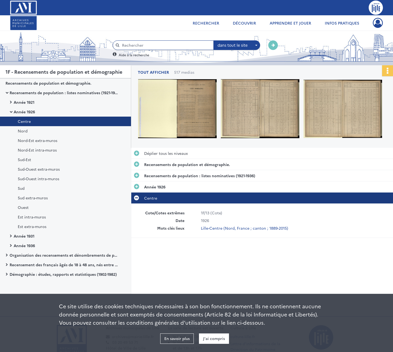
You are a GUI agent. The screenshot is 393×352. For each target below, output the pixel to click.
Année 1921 (24, 102)
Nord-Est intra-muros (37, 150)
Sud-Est (24, 159)
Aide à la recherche (134, 54)
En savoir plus (177, 338)
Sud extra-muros (33, 197)
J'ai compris (214, 338)
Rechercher (206, 23)
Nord (23, 131)
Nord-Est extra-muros (37, 140)
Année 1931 (24, 236)
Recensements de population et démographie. (48, 83)
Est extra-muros (32, 226)
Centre (24, 121)
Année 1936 (24, 245)
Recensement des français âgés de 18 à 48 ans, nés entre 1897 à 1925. (64, 264)
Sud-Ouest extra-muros (39, 169)
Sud (21, 188)
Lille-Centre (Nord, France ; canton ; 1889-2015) (244, 228)
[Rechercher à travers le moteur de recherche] (166, 45)
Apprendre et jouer (290, 23)
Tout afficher (153, 72)
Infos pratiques (342, 23)
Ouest (23, 207)
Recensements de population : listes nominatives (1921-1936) (64, 92)
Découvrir (244, 23)
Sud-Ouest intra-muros (38, 178)
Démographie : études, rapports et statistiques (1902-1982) (63, 274)
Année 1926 (24, 111)
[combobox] (237, 45)
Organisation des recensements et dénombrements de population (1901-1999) (64, 255)
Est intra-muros (32, 217)
